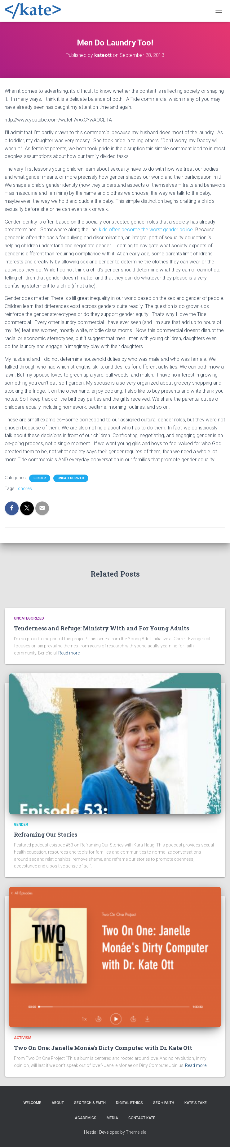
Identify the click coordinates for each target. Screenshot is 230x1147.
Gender (39, 478)
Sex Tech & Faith (90, 1103)
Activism (22, 1038)
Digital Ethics (129, 1103)
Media (112, 1118)
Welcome (32, 1103)
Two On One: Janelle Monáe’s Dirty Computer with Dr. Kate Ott (103, 1047)
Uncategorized (71, 478)
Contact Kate (141, 1118)
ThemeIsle (136, 1132)
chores (25, 488)
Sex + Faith (163, 1103)
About (57, 1103)
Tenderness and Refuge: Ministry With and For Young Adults (101, 628)
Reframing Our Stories (45, 834)
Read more (69, 652)
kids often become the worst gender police (146, 229)
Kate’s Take (195, 1103)
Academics (85, 1118)
